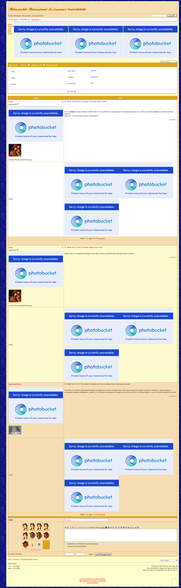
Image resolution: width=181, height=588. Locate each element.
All (96, 238)
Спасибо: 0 (172, 120)
